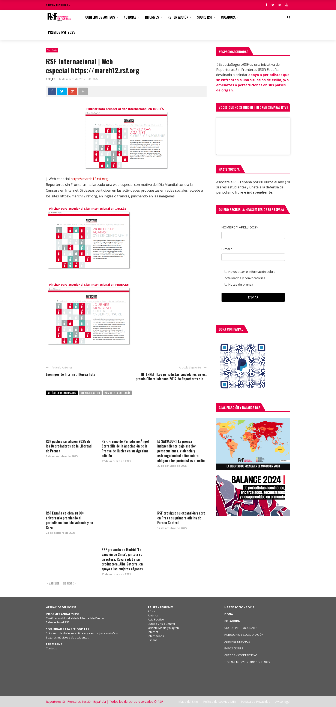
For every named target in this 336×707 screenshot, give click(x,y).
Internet (153, 632)
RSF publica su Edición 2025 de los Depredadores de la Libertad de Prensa (69, 446)
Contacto (51, 648)
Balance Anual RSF (57, 622)
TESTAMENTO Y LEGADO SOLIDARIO (247, 662)
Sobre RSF (204, 17)
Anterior (53, 584)
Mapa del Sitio (188, 702)
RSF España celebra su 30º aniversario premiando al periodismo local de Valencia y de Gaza (69, 520)
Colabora (228, 17)
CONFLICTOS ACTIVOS (100, 17)
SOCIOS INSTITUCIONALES (241, 628)
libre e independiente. (254, 192)
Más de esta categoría (117, 393)
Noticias (130, 17)
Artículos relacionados (62, 393)
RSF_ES (50, 79)
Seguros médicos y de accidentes (68, 637)
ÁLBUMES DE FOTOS (237, 641)
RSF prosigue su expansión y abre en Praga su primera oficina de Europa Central (181, 517)
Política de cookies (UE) (219, 702)
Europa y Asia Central (161, 624)
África (151, 611)
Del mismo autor (90, 393)
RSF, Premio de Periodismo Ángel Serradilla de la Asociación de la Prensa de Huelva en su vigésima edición (125, 448)
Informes (152, 17)
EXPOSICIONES (233, 648)
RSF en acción (178, 17)
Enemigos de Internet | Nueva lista (70, 374)
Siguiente (69, 584)
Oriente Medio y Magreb (163, 628)
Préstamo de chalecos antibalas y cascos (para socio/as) (81, 633)
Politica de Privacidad (255, 702)
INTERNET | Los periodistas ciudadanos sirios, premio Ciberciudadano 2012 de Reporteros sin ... (171, 376)
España (152, 640)
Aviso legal (282, 702)
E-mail (226, 249)
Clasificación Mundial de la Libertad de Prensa (75, 618)
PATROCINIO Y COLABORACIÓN (244, 635)
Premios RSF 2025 (61, 32)
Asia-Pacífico (156, 619)
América (153, 615)
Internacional (156, 636)
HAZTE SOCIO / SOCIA (239, 607)
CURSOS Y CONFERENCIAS (241, 655)
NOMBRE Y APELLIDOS (239, 227)
